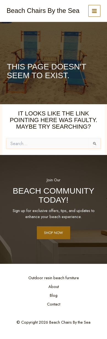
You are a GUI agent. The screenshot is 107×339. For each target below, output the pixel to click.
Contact (53, 304)
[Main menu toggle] (94, 11)
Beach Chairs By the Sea (43, 10)
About (53, 286)
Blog (53, 295)
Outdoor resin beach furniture (53, 278)
